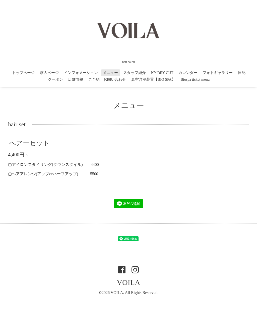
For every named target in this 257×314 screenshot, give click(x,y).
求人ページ (49, 73)
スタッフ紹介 (134, 73)
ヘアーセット (29, 143)
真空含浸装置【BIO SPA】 (153, 79)
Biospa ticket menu (195, 79)
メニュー (110, 73)
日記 (241, 73)
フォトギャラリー (218, 73)
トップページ (23, 73)
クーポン (55, 79)
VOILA (128, 282)
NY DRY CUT (162, 73)
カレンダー (187, 73)
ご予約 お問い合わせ (107, 79)
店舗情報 (75, 79)
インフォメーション (81, 73)
